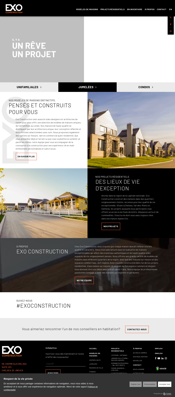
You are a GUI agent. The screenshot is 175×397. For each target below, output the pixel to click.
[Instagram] (170, 31)
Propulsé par (162, 393)
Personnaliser (149, 384)
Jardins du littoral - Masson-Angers (120, 360)
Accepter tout (164, 384)
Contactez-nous (137, 330)
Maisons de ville (96, 369)
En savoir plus (26, 157)
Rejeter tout (135, 384)
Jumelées (87, 88)
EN (170, 9)
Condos (146, 88)
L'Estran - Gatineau (119, 356)
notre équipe (84, 281)
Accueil (93, 350)
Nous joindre (138, 370)
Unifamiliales (29, 88)
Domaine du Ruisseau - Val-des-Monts (119, 365)
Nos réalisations (140, 358)
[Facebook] (171, 24)
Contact (161, 9)
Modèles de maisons (87, 9)
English (159, 354)
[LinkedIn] (162, 359)
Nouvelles (137, 362)
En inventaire (134, 9)
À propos (150, 9)
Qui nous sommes (140, 354)
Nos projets (111, 227)
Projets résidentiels (113, 9)
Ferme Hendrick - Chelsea (118, 370)
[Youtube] (159, 359)
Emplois (159, 350)
